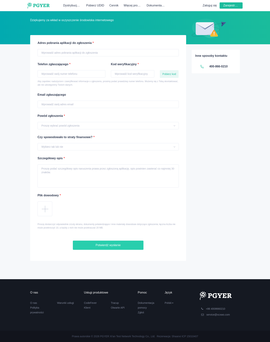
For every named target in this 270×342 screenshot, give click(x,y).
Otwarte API (118, 307)
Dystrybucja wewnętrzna (73, 5)
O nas (33, 302)
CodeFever (90, 302)
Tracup (115, 302)
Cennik (113, 5)
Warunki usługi (65, 302)
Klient (87, 307)
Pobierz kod (169, 74)
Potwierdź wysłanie (108, 245)
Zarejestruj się (232, 5)
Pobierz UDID (95, 5)
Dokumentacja (156, 5)
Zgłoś (141, 312)
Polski (169, 302)
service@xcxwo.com (215, 314)
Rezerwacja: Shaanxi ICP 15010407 (177, 336)
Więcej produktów (134, 5)
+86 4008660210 (213, 308)
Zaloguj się (210, 5)
